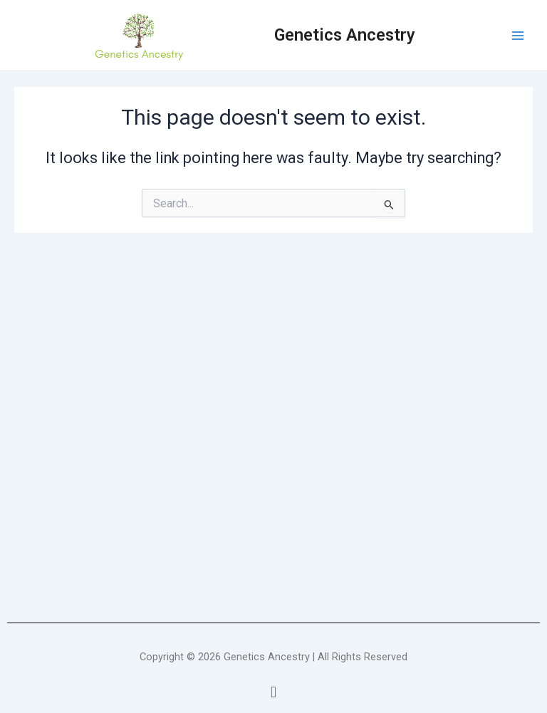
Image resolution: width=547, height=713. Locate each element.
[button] (273, 693)
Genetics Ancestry (344, 35)
